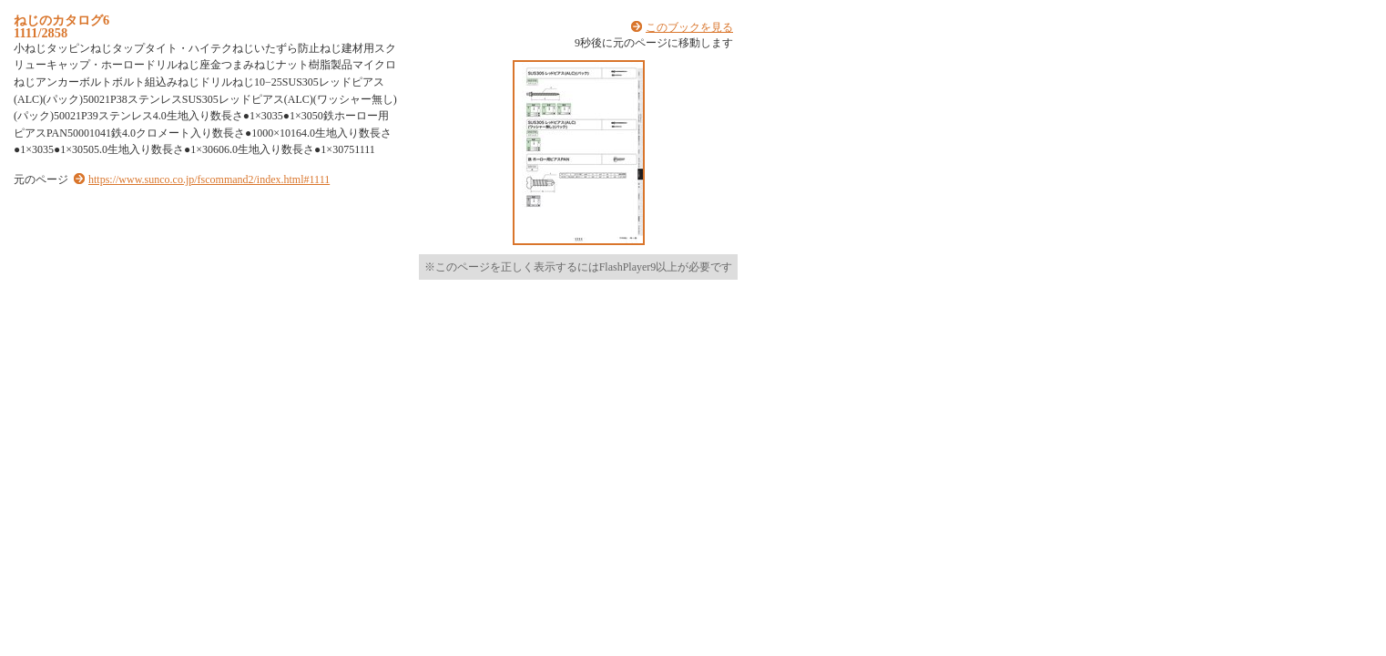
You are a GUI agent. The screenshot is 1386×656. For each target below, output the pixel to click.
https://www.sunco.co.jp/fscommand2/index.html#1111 (209, 179)
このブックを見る (689, 27)
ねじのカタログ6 (61, 20)
